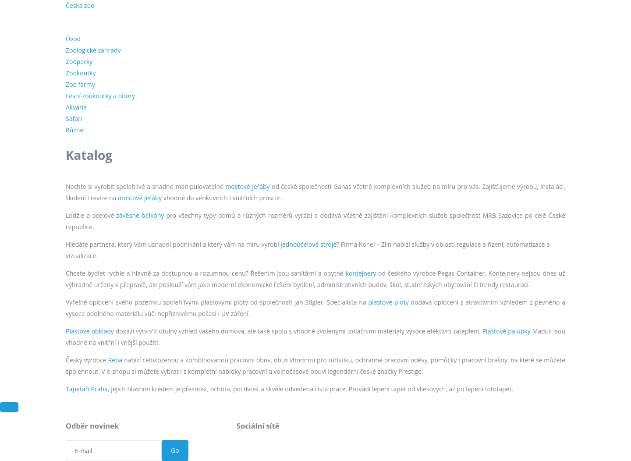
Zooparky (79, 61)
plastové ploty (388, 302)
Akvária (76, 107)
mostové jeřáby (247, 186)
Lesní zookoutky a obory (100, 96)
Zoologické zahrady (93, 50)
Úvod (73, 39)
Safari (74, 118)
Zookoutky (81, 73)
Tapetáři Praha (87, 389)
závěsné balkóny (140, 215)
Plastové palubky (506, 331)
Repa (115, 360)
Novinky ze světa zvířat (197, 8)
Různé (74, 130)
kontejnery (361, 273)
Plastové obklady (90, 331)
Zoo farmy (80, 84)
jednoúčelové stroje (308, 244)
